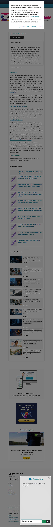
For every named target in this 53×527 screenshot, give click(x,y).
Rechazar (34, 26)
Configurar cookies (24, 26)
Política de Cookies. (35, 16)
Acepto (40, 26)
